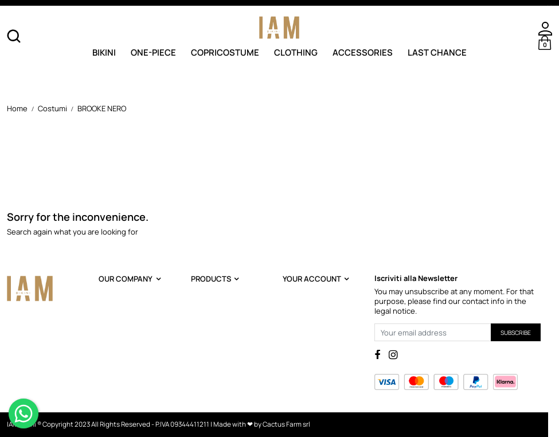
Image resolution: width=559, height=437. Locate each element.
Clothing (296, 51)
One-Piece (153, 51)
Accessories (363, 51)
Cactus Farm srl (286, 424)
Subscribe (516, 333)
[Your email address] (432, 332)
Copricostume (225, 51)
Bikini (104, 51)
